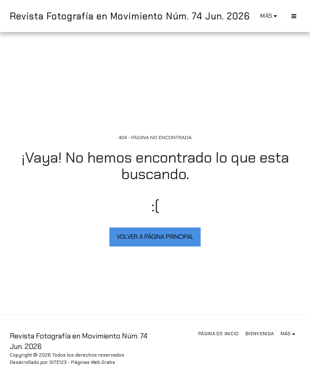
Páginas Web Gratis (93, 362)
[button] (294, 16)
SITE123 (58, 362)
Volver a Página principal (155, 237)
